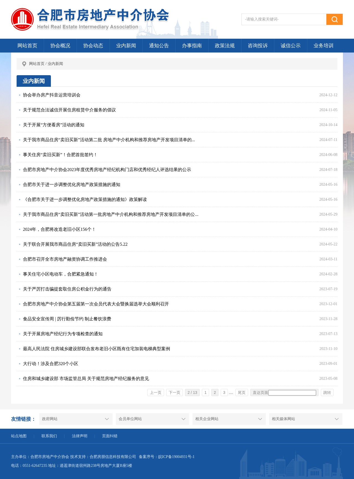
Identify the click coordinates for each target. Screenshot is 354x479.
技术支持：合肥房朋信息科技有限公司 (103, 457)
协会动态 (93, 45)
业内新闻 (126, 45)
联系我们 (49, 436)
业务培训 (324, 45)
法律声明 (79, 436)
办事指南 (192, 45)
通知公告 (159, 45)
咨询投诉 (258, 45)
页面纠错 (110, 436)
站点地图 (19, 436)
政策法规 (225, 45)
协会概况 (60, 45)
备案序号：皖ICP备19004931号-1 (166, 457)
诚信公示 (291, 45)
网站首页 (27, 45)
